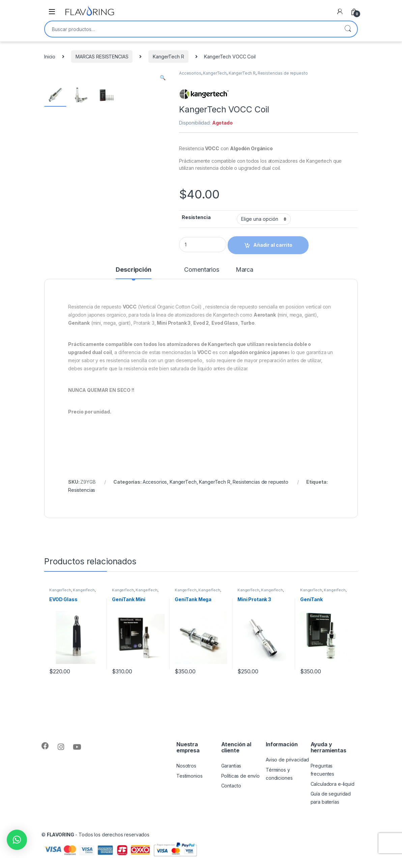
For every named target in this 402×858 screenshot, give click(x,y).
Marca (244, 270)
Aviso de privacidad (287, 759)
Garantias (231, 766)
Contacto (231, 785)
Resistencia (196, 217)
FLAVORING (60, 834)
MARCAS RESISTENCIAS (102, 56)
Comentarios (201, 270)
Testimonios (189, 776)
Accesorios (190, 73)
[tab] (133, 273)
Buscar (347, 29)
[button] (17, 840)
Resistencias (81, 490)
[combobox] (191, 29)
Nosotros (186, 766)
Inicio (49, 56)
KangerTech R (168, 56)
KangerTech (215, 73)
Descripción (133, 270)
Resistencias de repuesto (283, 73)
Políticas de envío (240, 776)
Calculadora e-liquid (332, 784)
